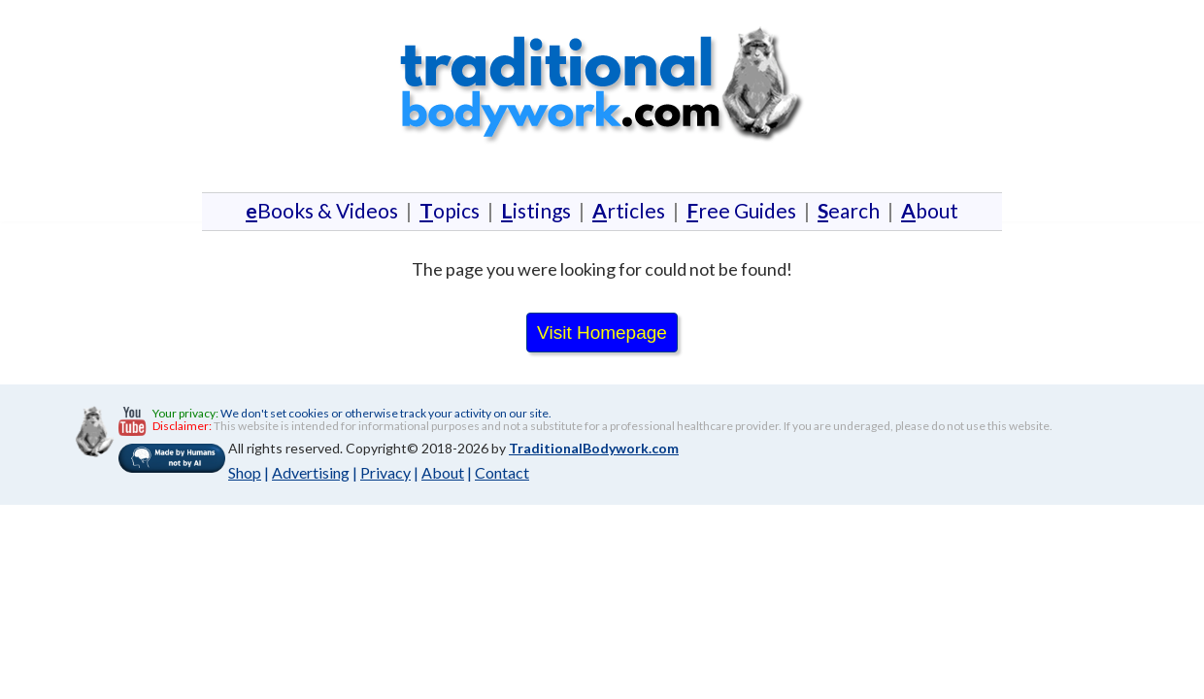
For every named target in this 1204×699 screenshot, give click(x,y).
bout (925, 210)
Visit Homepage (602, 332)
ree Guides (741, 210)
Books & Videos (326, 210)
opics (449, 210)
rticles (629, 210)
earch (848, 210)
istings (536, 210)
